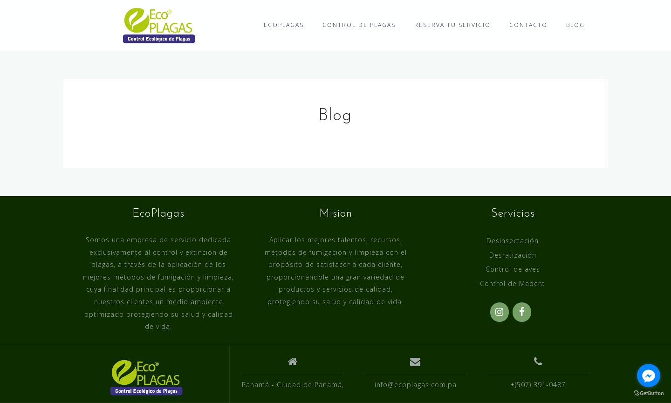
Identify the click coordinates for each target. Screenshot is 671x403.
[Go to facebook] (648, 375)
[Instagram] (499, 312)
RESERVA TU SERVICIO (452, 25)
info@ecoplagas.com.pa (416, 384)
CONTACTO (528, 25)
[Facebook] (522, 312)
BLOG (575, 25)
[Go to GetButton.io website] (649, 393)
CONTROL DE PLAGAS (359, 25)
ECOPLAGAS (284, 25)
